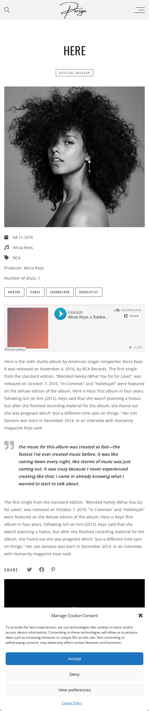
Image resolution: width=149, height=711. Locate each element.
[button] (140, 615)
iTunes (35, 292)
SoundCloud (60, 292)
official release (74, 73)
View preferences (74, 689)
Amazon (14, 292)
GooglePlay (88, 292)
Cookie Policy (71, 703)
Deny (74, 674)
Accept (74, 658)
